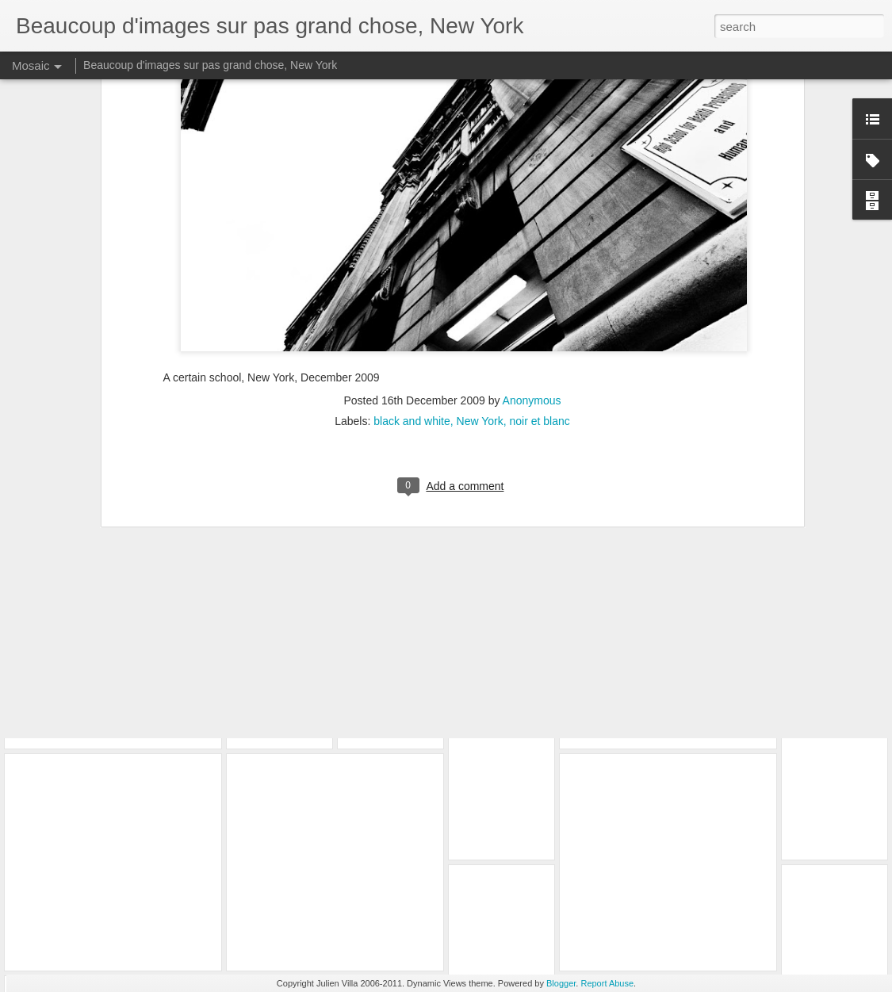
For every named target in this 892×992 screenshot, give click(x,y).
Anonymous (532, 259)
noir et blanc (540, 280)
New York (480, 280)
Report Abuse (607, 983)
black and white (411, 280)
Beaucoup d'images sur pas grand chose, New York (210, 65)
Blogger (561, 983)
